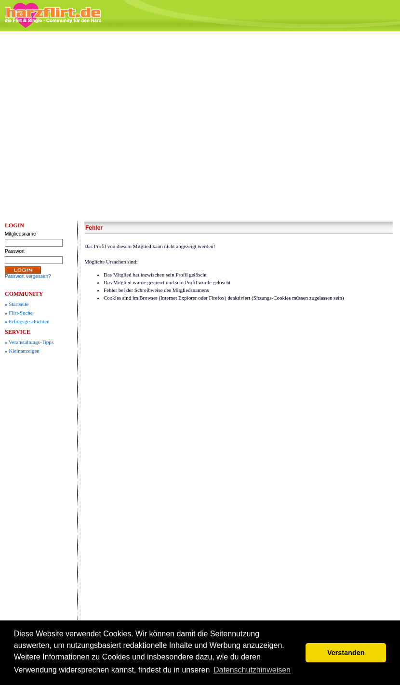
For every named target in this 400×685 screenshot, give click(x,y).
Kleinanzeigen (22, 351)
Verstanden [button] (346, 653)
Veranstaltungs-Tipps (29, 342)
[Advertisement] (90, 126)
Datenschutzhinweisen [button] (252, 670)
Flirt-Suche (19, 313)
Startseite (16, 304)
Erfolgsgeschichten (27, 321)
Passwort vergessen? (28, 276)
